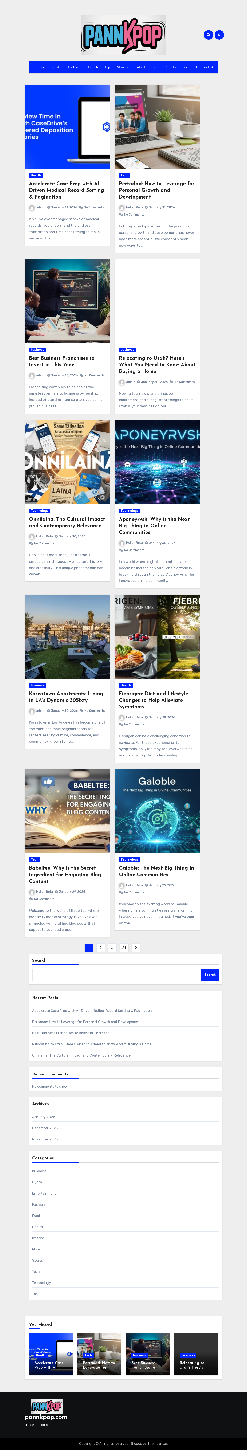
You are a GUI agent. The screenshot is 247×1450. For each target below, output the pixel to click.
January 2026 (43, 1117)
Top (107, 67)
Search (39, 961)
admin (37, 207)
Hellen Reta (131, 207)
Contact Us (205, 67)
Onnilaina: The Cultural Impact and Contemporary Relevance (81, 1055)
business (38, 67)
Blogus (136, 1444)
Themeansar (157, 1444)
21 (124, 947)
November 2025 (45, 1139)
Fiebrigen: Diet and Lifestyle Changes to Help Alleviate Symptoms (153, 700)
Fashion (74, 67)
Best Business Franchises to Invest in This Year (70, 1033)
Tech (186, 67)
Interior (38, 1238)
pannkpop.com (46, 1417)
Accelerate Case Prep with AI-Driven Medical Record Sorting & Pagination (66, 190)
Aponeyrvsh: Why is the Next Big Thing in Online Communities (154, 526)
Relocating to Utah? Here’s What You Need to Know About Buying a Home (157, 365)
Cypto (56, 67)
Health (92, 67)
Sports (171, 67)
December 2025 (45, 1128)
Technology (39, 511)
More (122, 67)
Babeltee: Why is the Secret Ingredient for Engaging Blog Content (65, 875)
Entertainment (147, 67)
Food (36, 1216)
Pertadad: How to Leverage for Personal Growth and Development (156, 190)
